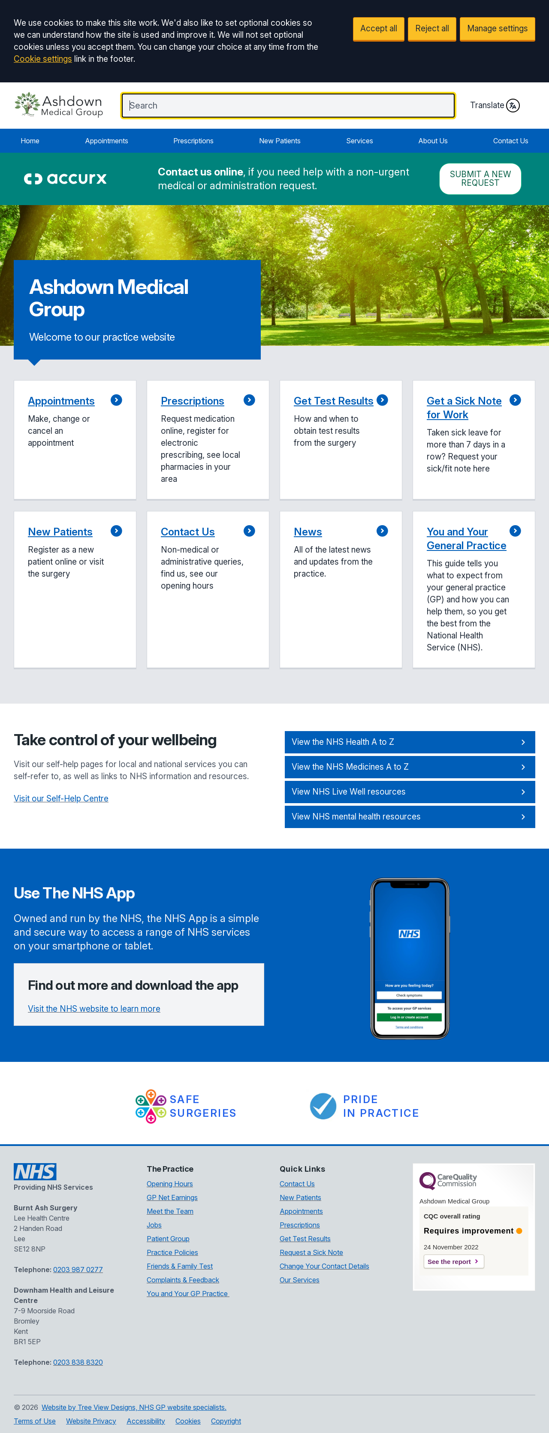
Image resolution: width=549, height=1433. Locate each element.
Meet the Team (170, 1211)
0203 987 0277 (78, 1269)
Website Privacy (91, 1421)
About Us (433, 140)
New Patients (280, 140)
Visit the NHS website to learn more (94, 1009)
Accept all (378, 28)
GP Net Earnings (172, 1197)
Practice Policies (172, 1252)
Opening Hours (170, 1183)
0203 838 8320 (78, 1362)
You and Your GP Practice (188, 1293)
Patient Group (168, 1238)
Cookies (188, 1421)
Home (30, 140)
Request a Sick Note (311, 1252)
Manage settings (497, 28)
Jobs (154, 1225)
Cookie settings (43, 59)
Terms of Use (35, 1421)
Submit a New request (480, 178)
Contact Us (510, 140)
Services (359, 140)
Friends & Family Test (180, 1266)
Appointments (106, 140)
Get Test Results (305, 1238)
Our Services (300, 1280)
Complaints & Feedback (183, 1280)
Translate (495, 105)
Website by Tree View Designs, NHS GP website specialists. (134, 1407)
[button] (75, 440)
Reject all (432, 28)
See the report (449, 1261)
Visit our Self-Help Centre (61, 799)
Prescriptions (193, 140)
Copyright (226, 1421)
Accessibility (146, 1421)
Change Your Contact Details (324, 1266)
